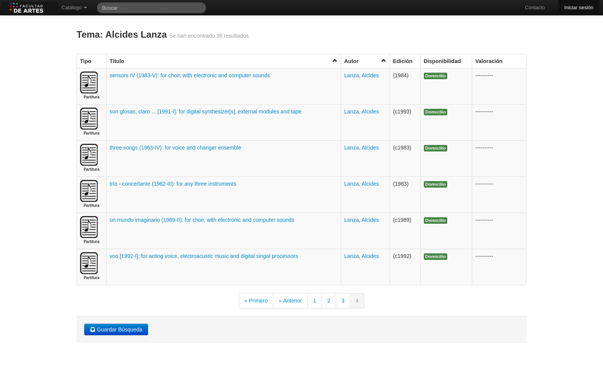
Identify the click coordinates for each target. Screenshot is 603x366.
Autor (365, 61)
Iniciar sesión (578, 7)
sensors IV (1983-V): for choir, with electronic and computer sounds (190, 75)
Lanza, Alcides (361, 75)
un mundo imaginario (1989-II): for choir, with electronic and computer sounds (202, 220)
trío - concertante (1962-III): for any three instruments (173, 184)
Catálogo (74, 7)
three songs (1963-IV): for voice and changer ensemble (175, 148)
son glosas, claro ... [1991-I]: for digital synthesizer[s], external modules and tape (206, 111)
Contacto (535, 7)
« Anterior (290, 301)
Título (224, 61)
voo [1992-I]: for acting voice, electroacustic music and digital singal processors (204, 256)
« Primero (256, 301)
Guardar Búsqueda (116, 329)
